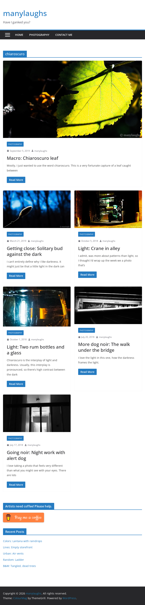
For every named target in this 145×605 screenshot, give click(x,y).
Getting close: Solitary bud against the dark (35, 251)
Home (19, 35)
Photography (39, 35)
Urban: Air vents (13, 553)
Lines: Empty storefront (17, 547)
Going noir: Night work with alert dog (36, 455)
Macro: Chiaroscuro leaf (32, 158)
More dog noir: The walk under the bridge (104, 347)
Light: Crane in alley (99, 248)
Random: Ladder (13, 559)
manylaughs (25, 13)
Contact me (63, 35)
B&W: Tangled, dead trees (19, 566)
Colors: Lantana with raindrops (22, 541)
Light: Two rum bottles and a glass (35, 350)
